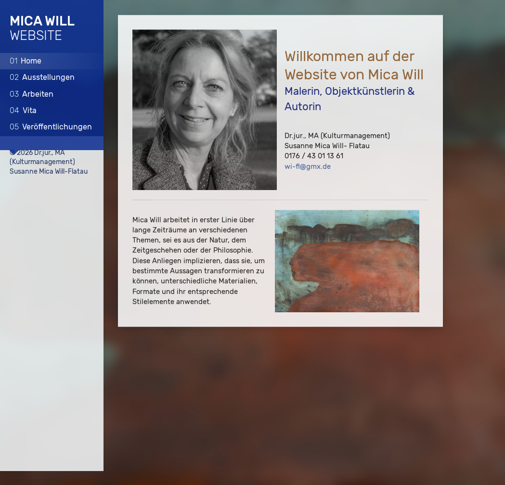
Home (25, 60)
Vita (23, 110)
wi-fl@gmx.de (308, 166)
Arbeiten (31, 93)
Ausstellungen (42, 77)
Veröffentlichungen (51, 126)
